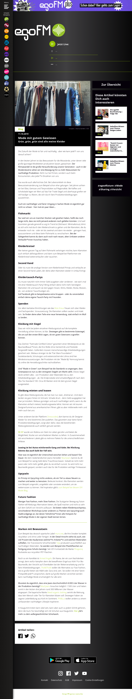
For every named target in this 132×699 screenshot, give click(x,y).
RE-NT (20, 432)
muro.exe (59, 533)
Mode (119, 185)
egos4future (107, 185)
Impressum (77, 680)
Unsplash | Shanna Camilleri (77, 128)
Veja (59, 543)
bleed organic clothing (57, 592)
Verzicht (117, 189)
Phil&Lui (61, 598)
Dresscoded (52, 416)
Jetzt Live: (59, 44)
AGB (67, 680)
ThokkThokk (46, 567)
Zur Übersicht (111, 84)
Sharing (105, 189)
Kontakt (44, 680)
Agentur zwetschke (76, 694)
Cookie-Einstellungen (94, 680)
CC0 (87, 128)
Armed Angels (46, 558)
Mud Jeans (66, 458)
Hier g (76, 611)
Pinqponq (78, 549)
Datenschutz (56, 680)
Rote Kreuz (59, 308)
